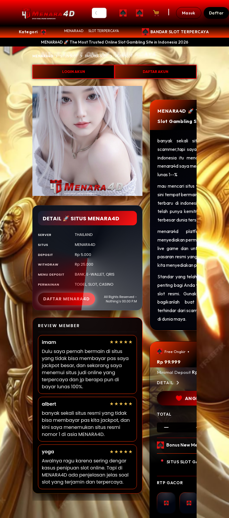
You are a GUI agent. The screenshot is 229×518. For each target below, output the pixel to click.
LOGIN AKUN (73, 71)
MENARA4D (74, 31)
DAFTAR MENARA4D (66, 299)
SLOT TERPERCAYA (103, 31)
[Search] (99, 13)
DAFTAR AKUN (155, 71)
